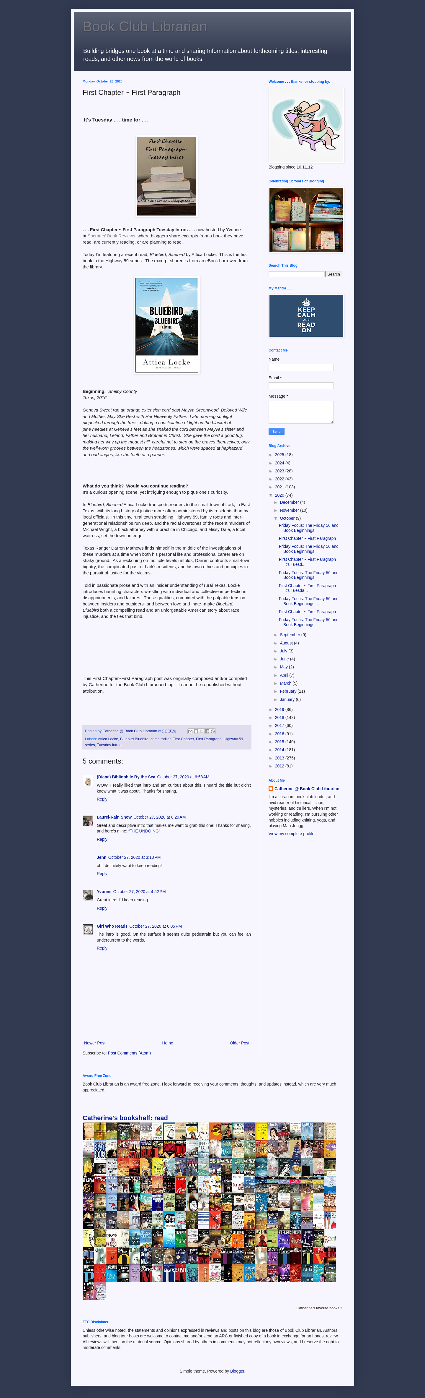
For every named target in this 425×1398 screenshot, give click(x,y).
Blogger (237, 1371)
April (284, 675)
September (290, 634)
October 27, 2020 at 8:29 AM (159, 817)
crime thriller (161, 739)
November (290, 510)
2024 (280, 463)
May (284, 667)
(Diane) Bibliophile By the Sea (126, 777)
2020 (280, 495)
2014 (280, 749)
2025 (280, 454)
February (289, 691)
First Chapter (183, 739)
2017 (280, 725)
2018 (280, 717)
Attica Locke (108, 739)
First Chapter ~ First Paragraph (307, 538)
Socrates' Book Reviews (111, 235)
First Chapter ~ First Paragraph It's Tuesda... (307, 588)
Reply (102, 799)
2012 (280, 766)
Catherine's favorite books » (319, 1308)
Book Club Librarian (145, 26)
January (288, 699)
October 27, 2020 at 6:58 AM (183, 777)
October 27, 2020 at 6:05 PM (155, 926)
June (285, 659)
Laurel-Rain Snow (114, 817)
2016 (280, 733)
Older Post (239, 1043)
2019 (280, 709)
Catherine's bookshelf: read (125, 1118)
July (284, 651)
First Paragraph (209, 739)
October (288, 518)
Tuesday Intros (109, 745)
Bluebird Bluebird (134, 739)
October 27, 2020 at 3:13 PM (134, 857)
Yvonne (104, 891)
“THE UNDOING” (144, 831)
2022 (280, 479)
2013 (280, 758)
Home (167, 1043)
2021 (280, 487)
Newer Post (94, 1043)
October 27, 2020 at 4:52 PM (139, 891)
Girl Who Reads (112, 926)
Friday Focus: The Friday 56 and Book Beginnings (309, 528)
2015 (280, 741)
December (290, 502)
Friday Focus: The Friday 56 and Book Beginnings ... (309, 601)
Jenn (102, 857)
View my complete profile (291, 833)
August (287, 643)
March (286, 683)
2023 (280, 471)
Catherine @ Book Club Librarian (306, 788)
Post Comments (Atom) (129, 1053)
